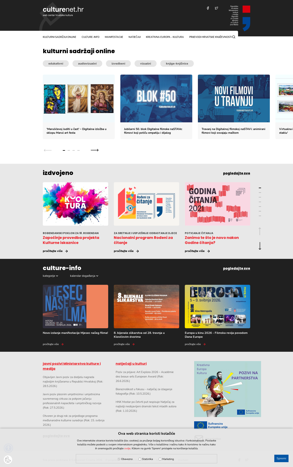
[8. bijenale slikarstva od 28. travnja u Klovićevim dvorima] (146, 315)
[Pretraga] (233, 36)
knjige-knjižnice (177, 64)
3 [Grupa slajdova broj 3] (74, 150)
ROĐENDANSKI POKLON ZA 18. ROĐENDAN (71, 233)
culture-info (90, 37)
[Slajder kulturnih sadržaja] (168, 107)
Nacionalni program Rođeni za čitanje (143, 240)
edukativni (55, 64)
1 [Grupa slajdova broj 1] (64, 150)
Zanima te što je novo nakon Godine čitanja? (212, 240)
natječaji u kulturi (131, 363)
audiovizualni (87, 64)
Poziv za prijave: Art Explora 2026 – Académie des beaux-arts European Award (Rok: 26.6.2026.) (145, 376)
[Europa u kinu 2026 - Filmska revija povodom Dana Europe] (217, 315)
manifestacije (114, 37)
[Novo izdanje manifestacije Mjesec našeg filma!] (75, 315)
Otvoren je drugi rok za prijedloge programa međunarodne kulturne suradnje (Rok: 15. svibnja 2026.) (73, 420)
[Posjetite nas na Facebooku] (207, 8)
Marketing (168, 459)
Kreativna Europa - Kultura (165, 37)
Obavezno (127, 459)
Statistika (147, 459)
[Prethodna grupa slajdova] (48, 150)
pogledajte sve (236, 173)
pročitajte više (53, 251)
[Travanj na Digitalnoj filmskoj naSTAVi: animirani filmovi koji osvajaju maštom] (234, 107)
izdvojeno (58, 172)
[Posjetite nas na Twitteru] (216, 8)
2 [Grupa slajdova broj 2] (69, 150)
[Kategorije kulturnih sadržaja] (146, 63)
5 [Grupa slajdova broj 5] (260, 206)
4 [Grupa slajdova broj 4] (78, 150)
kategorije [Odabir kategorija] (49, 276)
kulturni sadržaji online (59, 37)
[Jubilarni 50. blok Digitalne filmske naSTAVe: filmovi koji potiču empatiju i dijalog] (156, 107)
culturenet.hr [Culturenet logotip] (63, 11)
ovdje (127, 448)
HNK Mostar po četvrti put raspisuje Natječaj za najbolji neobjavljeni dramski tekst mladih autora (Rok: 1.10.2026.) (146, 406)
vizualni (145, 64)
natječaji (135, 37)
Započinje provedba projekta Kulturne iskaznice (71, 240)
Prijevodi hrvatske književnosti (210, 37)
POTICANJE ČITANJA (199, 233)
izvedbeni (118, 64)
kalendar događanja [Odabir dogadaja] (82, 276)
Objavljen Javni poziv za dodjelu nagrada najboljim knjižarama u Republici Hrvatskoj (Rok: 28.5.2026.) (73, 381)
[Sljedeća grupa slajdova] (95, 150)
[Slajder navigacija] (71, 150)
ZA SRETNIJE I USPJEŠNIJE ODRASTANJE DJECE (145, 233)
